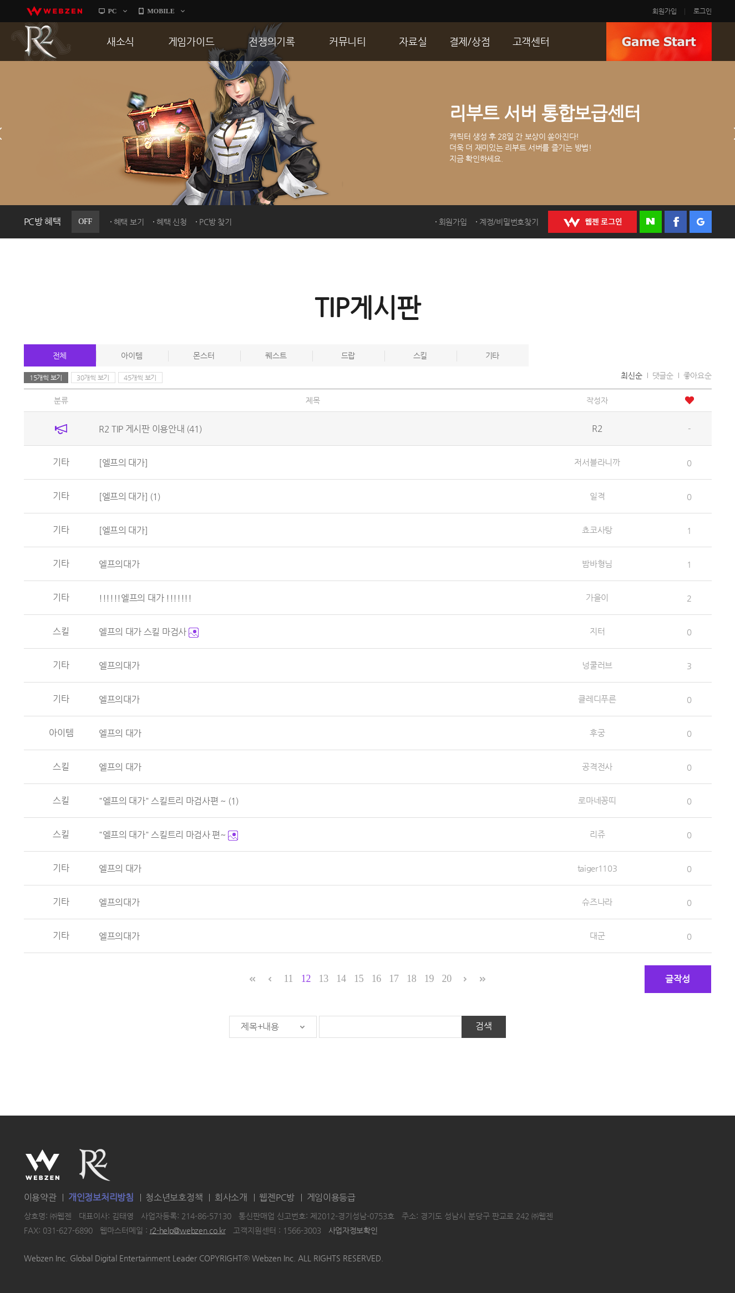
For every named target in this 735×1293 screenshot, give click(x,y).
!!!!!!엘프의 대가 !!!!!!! (145, 598)
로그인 (702, 11)
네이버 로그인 (651, 222)
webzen (54, 11)
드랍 (348, 355)
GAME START (659, 41)
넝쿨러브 (597, 665)
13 (323, 978)
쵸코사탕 (597, 529)
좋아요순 (697, 375)
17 (393, 978)
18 (411, 978)
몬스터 (203, 355)
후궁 (597, 732)
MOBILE (161, 11)
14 (341, 978)
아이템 (131, 355)
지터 (597, 631)
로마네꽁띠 (597, 800)
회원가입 (664, 11)
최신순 (631, 375)
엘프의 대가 (120, 733)
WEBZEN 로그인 (592, 222)
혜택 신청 (171, 221)
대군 (597, 935)
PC (112, 11)
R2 (41, 41)
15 (358, 978)
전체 (60, 355)
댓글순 (662, 375)
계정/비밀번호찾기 (508, 221)
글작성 (677, 979)
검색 (483, 1026)
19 (429, 978)
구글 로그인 (701, 222)
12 (306, 978)
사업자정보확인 (353, 1230)
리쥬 (597, 834)
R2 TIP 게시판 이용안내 (150, 429)
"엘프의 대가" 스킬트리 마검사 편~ (168, 834)
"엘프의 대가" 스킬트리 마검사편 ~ (169, 801)
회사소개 (231, 1197)
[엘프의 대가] (123, 462)
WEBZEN (42, 1165)
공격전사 (597, 766)
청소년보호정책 (173, 1197)
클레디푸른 (597, 699)
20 (446, 978)
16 (376, 978)
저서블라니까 (597, 462)
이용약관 (40, 1197)
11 (288, 978)
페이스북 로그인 (676, 222)
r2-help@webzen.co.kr (188, 1230)
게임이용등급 (331, 1197)
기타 (492, 355)
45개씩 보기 (140, 377)
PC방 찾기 (215, 221)
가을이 (597, 597)
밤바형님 (597, 563)
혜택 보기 (129, 221)
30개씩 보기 (93, 377)
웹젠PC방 (277, 1197)
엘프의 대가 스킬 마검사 (149, 632)
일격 (597, 496)
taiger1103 (597, 868)
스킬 (420, 355)
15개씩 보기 (45, 377)
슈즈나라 (597, 902)
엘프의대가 (119, 564)
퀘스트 (275, 355)
